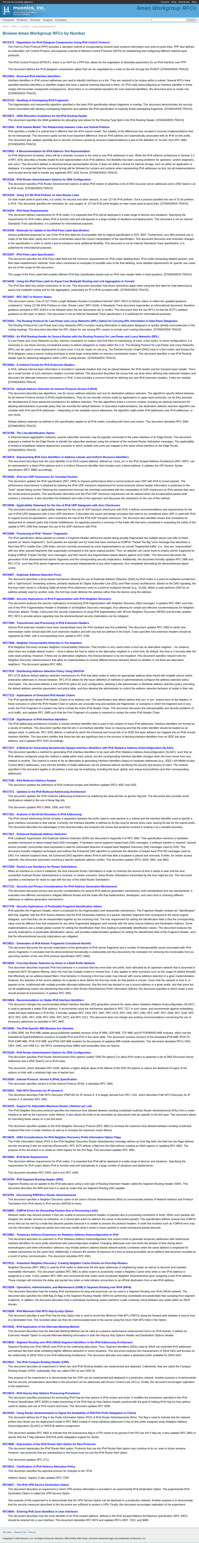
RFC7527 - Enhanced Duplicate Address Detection (35, 834)
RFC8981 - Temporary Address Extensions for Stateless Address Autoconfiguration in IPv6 (60, 1234)
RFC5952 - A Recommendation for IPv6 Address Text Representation (46, 151)
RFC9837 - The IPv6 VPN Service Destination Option (36, 1484)
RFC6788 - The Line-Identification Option (29, 433)
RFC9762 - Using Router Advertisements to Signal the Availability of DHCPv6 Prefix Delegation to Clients (69, 1413)
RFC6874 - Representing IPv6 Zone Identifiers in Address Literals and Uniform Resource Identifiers (66, 457)
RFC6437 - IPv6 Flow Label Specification (28, 254)
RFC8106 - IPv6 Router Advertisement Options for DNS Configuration (47, 1052)
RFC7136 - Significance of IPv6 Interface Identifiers (35, 719)
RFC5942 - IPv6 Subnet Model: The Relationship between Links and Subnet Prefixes (56, 127)
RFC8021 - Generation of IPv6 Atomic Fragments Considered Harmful (47, 943)
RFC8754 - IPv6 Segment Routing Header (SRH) (33, 1179)
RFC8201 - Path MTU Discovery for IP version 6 (33, 1090)
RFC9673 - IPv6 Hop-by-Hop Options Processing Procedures (41, 1393)
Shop (173, 2)
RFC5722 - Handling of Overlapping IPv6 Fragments (36, 100)
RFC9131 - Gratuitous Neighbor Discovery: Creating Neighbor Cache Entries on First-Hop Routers (65, 1263)
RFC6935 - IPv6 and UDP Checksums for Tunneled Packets (40, 476)
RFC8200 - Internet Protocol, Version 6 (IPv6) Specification (40, 1079)
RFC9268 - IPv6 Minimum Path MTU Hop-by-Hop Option (38, 1311)
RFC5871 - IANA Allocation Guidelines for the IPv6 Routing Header (45, 116)
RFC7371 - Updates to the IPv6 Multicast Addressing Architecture (44, 791)
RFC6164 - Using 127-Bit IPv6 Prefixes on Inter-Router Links (41, 195)
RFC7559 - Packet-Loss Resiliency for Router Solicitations (40, 866)
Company (61, 20)
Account (165, 2)
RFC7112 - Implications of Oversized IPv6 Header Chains (39, 695)
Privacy (32, 1532)
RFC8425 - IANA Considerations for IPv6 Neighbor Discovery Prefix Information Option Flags (62, 1137)
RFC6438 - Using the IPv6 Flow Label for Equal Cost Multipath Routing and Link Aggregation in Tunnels (69, 281)
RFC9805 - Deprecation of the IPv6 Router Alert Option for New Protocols (49, 1444)
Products (22, 20)
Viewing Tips (20, 1532)
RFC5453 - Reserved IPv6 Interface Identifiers (31, 76)
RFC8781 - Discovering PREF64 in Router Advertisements (39, 1195)
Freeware (8, 20)
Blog (194, 2)
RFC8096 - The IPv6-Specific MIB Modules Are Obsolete (38, 1028)
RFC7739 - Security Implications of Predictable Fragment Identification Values (52, 906)
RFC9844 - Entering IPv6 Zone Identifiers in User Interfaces (40, 1511)
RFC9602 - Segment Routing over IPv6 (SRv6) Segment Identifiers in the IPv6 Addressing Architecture (67, 1342)
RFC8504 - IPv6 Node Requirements (25, 1157)
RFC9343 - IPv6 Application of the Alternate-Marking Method (41, 1326)
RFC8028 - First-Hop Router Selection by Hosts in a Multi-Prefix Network (49, 963)
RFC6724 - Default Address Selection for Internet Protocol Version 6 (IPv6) (50, 389)
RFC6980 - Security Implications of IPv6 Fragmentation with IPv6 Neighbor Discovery (57, 598)
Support (47, 20)
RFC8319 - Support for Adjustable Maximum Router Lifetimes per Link (47, 1106)
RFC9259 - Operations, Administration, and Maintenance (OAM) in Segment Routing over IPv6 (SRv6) (67, 1287)
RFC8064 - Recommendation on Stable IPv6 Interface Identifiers (43, 1000)
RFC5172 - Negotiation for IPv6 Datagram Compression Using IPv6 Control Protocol (56, 42)
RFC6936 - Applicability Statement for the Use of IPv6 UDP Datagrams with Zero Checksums (61, 505)
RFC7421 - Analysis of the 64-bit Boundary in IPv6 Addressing (42, 814)
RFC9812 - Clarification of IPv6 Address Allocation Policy (39, 1466)
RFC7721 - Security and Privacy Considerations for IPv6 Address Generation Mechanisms (60, 886)
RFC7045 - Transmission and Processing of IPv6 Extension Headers (46, 623)
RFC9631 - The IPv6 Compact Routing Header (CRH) (36, 1362)
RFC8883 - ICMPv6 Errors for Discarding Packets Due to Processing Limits (50, 1210)
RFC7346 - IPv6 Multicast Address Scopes (29, 780)
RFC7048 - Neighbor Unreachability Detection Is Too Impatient (42, 643)
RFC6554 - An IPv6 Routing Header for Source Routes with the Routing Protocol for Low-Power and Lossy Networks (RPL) (81, 336)
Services (35, 20)
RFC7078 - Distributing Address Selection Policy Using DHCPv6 (43, 671)
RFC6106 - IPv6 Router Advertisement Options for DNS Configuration (47, 179)
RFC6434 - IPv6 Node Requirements (25, 210)
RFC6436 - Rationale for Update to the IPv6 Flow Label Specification (46, 230)
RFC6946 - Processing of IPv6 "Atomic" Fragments (35, 533)
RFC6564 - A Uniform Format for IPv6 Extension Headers (39, 364)
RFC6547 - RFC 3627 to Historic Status (27, 296)
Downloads (184, 2)
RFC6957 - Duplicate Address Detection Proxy (32, 574)
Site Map (7, 1532)
